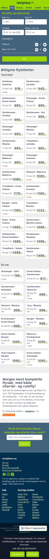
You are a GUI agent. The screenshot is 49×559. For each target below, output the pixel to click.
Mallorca (21, 497)
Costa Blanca (38, 499)
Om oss (5, 463)
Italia (34, 507)
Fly (12, 7)
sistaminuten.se (17, 528)
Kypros (21, 510)
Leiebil (38, 7)
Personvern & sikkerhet (12, 470)
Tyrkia (20, 507)
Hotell (29, 7)
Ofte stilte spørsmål (10, 468)
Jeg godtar (17, 554)
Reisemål (5, 510)
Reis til (28, 17)
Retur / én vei (31, 28)
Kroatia (35, 510)
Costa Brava (23, 499)
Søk (24, 59)
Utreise (5, 28)
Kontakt (5, 465)
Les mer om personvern (24, 548)
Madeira (35, 518)
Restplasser (7, 507)
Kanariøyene (37, 497)
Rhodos (35, 505)
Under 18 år (23, 494)
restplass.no (5, 528)
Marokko (36, 515)
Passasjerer (7, 39)
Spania (35, 494)
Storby (19, 7)
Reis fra (5, 17)
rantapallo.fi (8, 530)
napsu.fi (18, 530)
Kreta (20, 505)
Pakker (4, 7)
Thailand (21, 515)
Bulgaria (35, 512)
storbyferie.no (24, 532)
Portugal (21, 512)
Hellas (34, 502)
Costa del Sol (23, 502)
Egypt (20, 518)
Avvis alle (32, 554)
